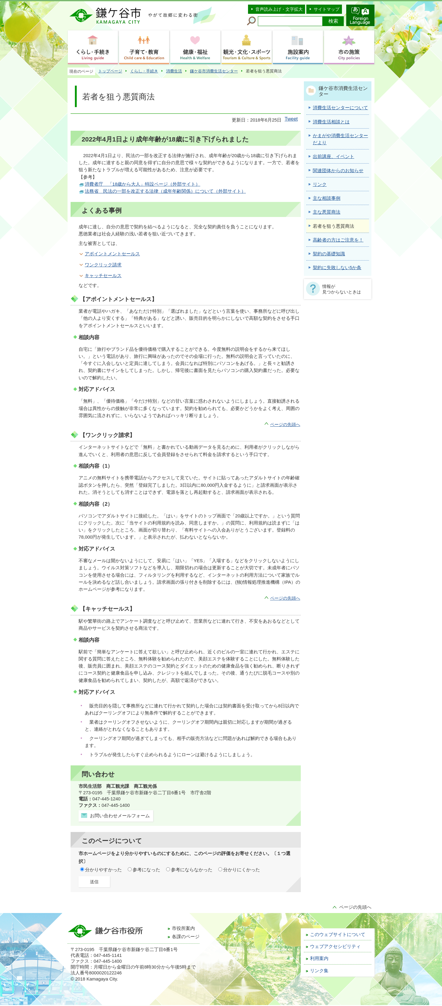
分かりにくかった (241, 869)
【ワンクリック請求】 (107, 435)
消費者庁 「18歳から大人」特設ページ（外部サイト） (142, 184)
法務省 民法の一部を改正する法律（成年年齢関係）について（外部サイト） (165, 191)
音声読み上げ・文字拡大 (279, 9)
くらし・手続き (144, 71)
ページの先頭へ (285, 424)
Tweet (291, 119)
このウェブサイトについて (337, 934)
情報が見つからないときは (341, 289)
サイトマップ (326, 9)
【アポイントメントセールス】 (118, 299)
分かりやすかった (103, 869)
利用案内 (319, 958)
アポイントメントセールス (112, 253)
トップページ (110, 71)
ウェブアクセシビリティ (335, 946)
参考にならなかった (191, 869)
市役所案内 (183, 928)
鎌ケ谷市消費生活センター (214, 71)
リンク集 (319, 970)
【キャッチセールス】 (107, 609)
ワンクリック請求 (103, 264)
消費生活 (174, 71)
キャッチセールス (103, 275)
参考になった (146, 869)
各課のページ (186, 936)
